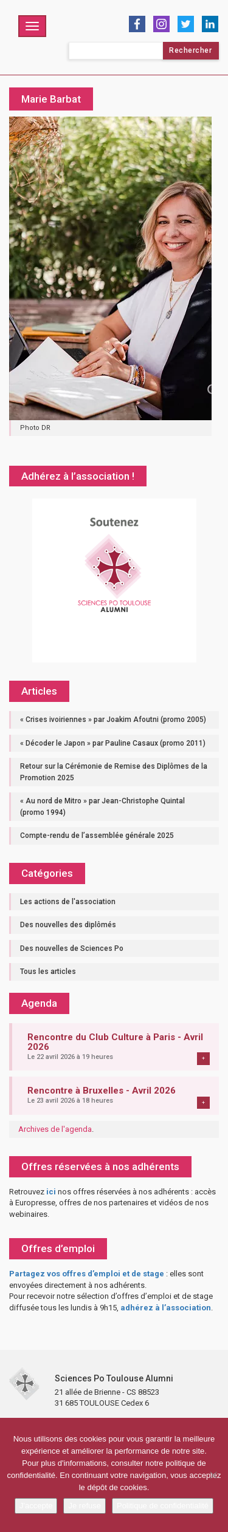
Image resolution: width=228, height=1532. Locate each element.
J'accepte (36, 1505)
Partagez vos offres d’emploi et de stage (86, 1273)
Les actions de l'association (68, 901)
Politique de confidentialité (163, 1505)
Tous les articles (48, 971)
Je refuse (84, 1505)
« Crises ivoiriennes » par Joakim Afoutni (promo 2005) (113, 719)
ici (51, 1191)
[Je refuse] (213, 1475)
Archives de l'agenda (55, 1129)
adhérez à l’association (165, 1307)
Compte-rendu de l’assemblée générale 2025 (97, 835)
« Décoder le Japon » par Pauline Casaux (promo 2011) (113, 743)
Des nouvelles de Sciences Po (71, 948)
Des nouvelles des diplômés (68, 925)
